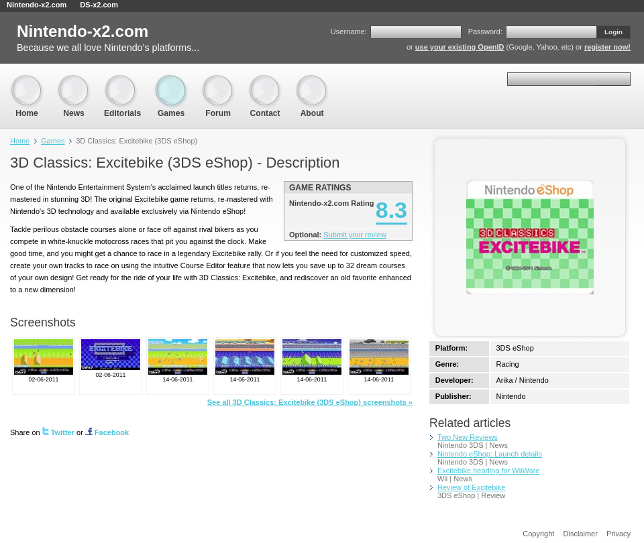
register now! (607, 47)
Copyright (538, 534)
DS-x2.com (99, 5)
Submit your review (354, 235)
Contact (265, 80)
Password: (485, 31)
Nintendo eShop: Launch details (489, 454)
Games (171, 80)
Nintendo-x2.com (36, 5)
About (312, 80)
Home (27, 80)
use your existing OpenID (459, 47)
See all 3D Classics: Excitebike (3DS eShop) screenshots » (310, 402)
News (74, 80)
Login (613, 32)
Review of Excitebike (471, 487)
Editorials (122, 80)
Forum (218, 80)
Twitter (58, 432)
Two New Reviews (467, 437)
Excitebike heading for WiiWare (488, 471)
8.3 (391, 210)
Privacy (618, 534)
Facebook (107, 432)
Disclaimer (581, 534)
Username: (349, 31)
